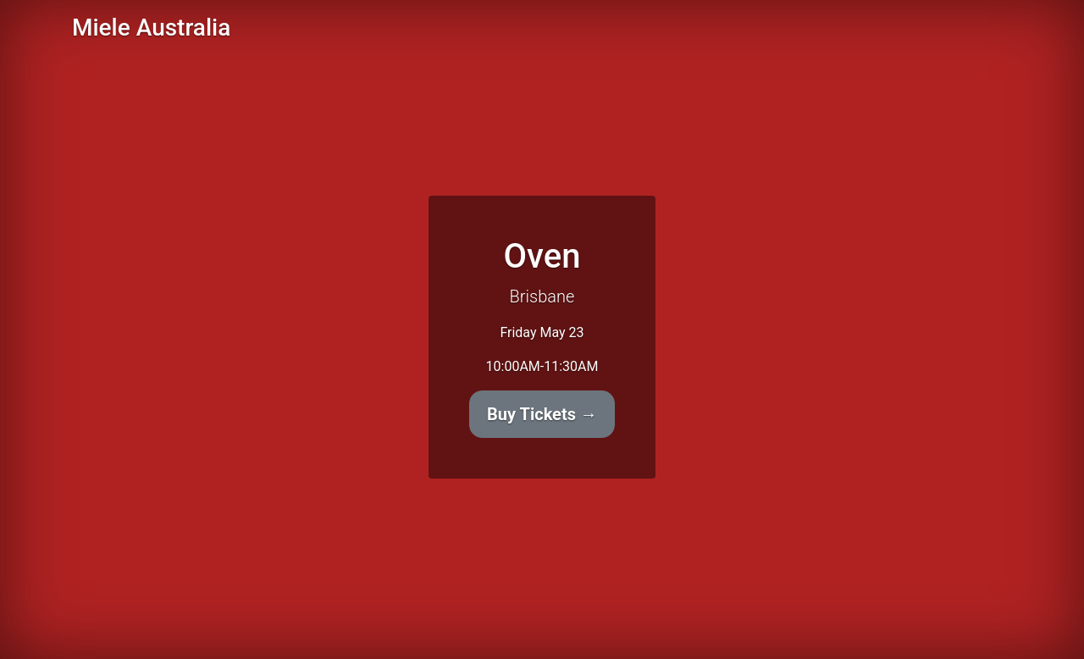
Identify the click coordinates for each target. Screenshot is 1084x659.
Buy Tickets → (542, 414)
